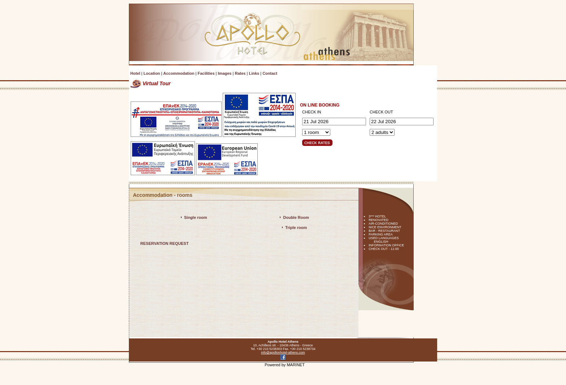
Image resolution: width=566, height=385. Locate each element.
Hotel (135, 73)
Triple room (296, 227)
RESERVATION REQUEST (164, 243)
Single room (195, 217)
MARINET (296, 365)
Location (151, 73)
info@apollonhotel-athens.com (283, 352)
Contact (269, 73)
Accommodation (178, 73)
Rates (240, 73)
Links (254, 73)
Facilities (205, 73)
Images (225, 73)
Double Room (296, 217)
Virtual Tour (150, 83)
